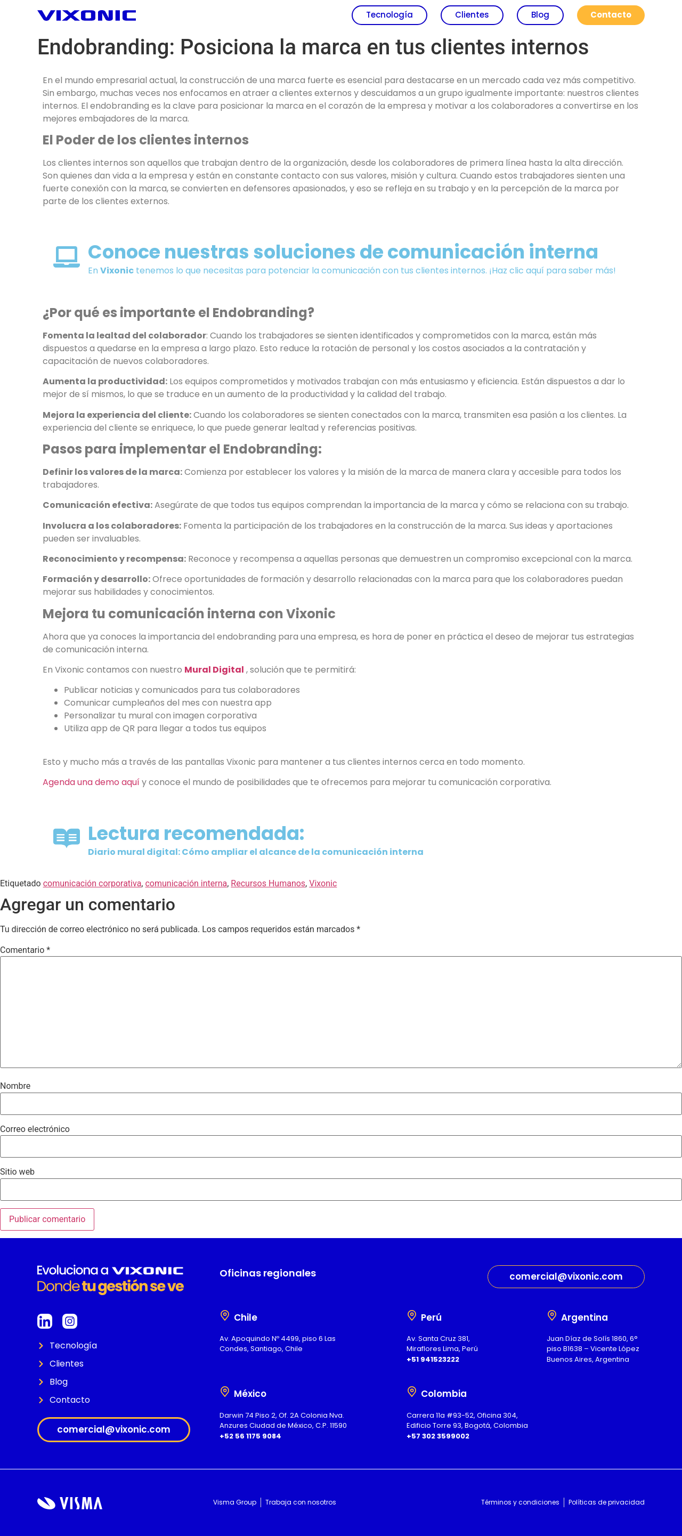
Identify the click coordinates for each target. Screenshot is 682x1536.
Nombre (15, 1086)
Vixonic (323, 883)
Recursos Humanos (268, 883)
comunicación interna (186, 883)
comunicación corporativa (92, 883)
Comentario (25, 950)
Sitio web (17, 1172)
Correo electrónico (35, 1129)
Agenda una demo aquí (91, 782)
